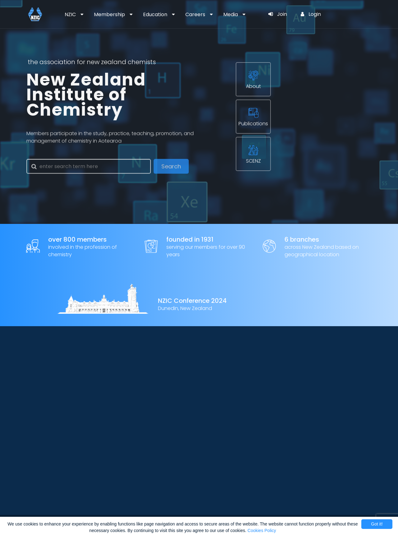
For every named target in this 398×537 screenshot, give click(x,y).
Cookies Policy (262, 530)
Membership (109, 14)
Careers (195, 14)
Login (311, 14)
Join (277, 14)
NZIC (70, 14)
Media (230, 14)
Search (171, 168)
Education (155, 14)
